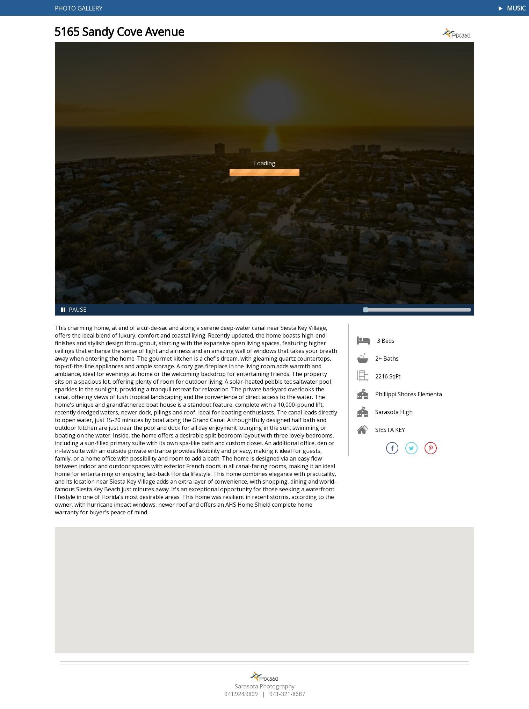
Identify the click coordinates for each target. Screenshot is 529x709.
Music (516, 8)
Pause (73, 309)
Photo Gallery (78, 8)
